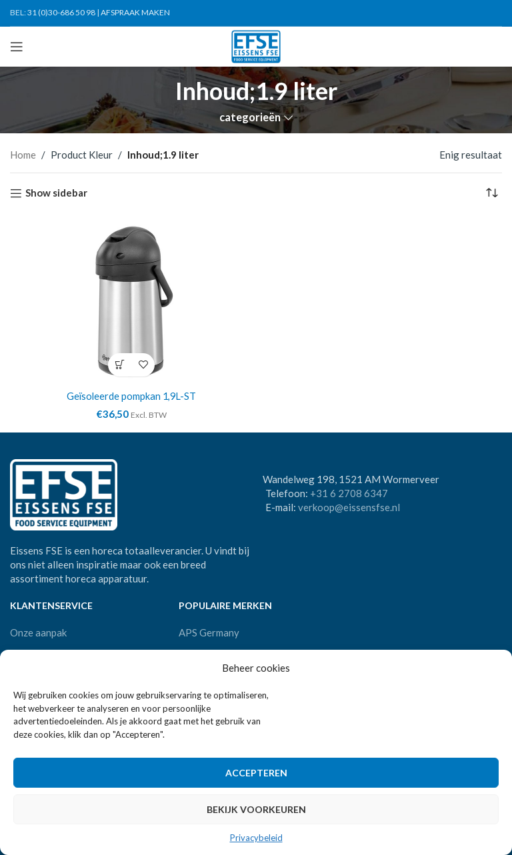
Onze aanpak (38, 632)
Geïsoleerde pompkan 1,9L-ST (131, 396)
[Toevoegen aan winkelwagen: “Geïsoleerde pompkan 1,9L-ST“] (119, 365)
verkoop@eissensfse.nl (349, 507)
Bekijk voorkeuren (256, 809)
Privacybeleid (256, 837)
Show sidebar (56, 193)
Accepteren (256, 772)
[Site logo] (256, 45)
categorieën (250, 117)
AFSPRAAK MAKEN (135, 12)
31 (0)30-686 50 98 (61, 12)
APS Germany (209, 632)
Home (23, 155)
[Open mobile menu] (16, 46)
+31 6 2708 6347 (349, 493)
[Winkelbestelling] (492, 193)
